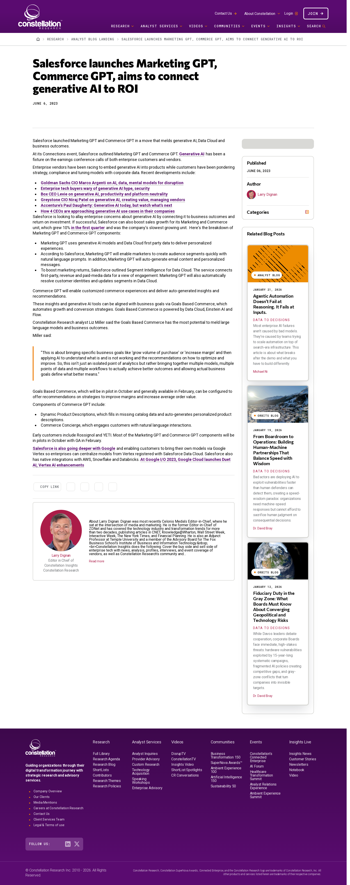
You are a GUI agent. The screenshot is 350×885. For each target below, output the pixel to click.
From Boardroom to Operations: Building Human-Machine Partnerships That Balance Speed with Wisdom (273, 450)
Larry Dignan (61, 555)
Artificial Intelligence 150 (226, 779)
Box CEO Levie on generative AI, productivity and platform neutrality (104, 194)
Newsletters (298, 764)
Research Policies (107, 786)
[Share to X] (44, 115)
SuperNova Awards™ (226, 763)
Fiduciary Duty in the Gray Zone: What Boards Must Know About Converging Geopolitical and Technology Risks (274, 606)
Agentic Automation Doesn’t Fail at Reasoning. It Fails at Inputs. (273, 304)
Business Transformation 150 (225, 755)
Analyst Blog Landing (92, 39)
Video (293, 775)
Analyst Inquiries (145, 754)
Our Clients (42, 797)
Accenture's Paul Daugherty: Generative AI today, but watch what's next (106, 205)
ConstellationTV (183, 759)
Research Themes (107, 781)
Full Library (101, 754)
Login (288, 13)
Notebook (296, 770)
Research (120, 26)
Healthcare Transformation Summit (261, 775)
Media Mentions (45, 802)
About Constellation (259, 13)
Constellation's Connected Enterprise (261, 757)
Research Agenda (106, 759)
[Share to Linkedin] (52, 115)
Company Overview (48, 791)
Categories (258, 212)
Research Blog (104, 764)
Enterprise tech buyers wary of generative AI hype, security (95, 188)
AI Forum (257, 766)
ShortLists (101, 770)
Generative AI (191, 154)
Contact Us (223, 13)
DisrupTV (178, 754)
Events (258, 26)
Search (314, 26)
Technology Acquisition (141, 772)
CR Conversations (185, 775)
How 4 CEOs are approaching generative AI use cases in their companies (108, 211)
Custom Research (145, 764)
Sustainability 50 (223, 786)
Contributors (102, 775)
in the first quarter (88, 227)
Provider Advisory (146, 759)
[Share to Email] (60, 115)
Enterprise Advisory (147, 788)
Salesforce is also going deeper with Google (74, 448)
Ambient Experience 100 (226, 770)
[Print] (68, 115)
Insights (286, 26)
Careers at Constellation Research (59, 808)
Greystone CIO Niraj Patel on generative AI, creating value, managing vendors (113, 199)
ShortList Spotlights (186, 770)
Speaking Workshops (141, 781)
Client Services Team (49, 819)
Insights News (300, 754)
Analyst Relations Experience (263, 786)
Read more (96, 561)
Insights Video (182, 764)
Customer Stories (302, 759)
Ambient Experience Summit (265, 795)
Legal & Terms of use (49, 825)
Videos (196, 26)
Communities (227, 26)
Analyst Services (159, 26)
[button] (36, 115)
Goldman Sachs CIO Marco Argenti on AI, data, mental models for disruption (112, 182)
